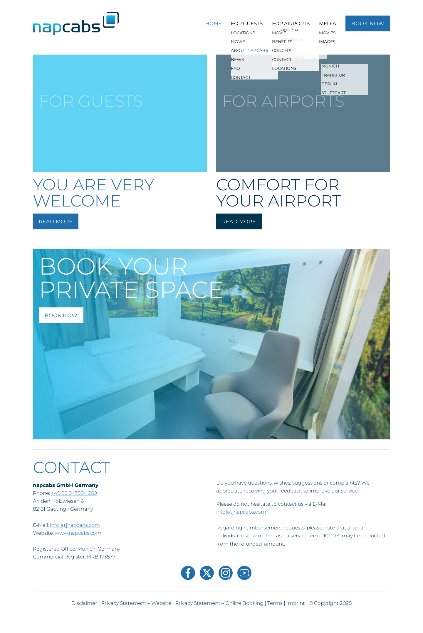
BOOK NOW (367, 23)
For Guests (247, 23)
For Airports (291, 23)
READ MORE (56, 221)
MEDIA (327, 23)
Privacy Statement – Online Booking (219, 603)
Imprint (295, 603)
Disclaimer (84, 603)
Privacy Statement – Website (136, 603)
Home (213, 23)
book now (61, 315)
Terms (275, 603)
